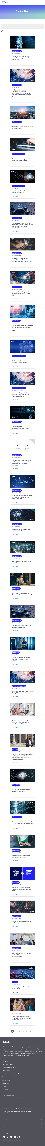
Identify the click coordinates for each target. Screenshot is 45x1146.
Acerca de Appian (7, 1080)
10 (30, 1031)
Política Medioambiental (9, 1067)
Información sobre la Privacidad (11, 1073)
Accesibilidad (6, 1070)
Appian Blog (5, 1083)
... (26, 1031)
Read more (15, 63)
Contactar (5, 1061)
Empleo (4, 1086)
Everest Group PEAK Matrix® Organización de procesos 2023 (18, 1108)
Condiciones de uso (7, 1064)
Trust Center (5, 1077)
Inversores (5, 1089)
